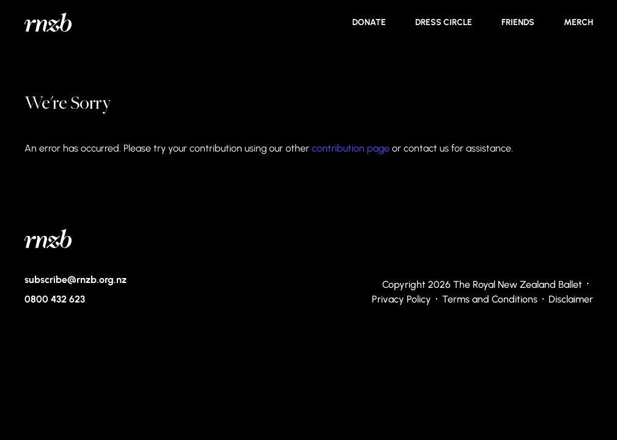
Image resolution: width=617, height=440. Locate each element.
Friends (517, 22)
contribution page (351, 148)
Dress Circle (443, 22)
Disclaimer (571, 299)
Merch (578, 22)
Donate (369, 22)
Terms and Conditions (490, 299)
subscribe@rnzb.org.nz (75, 279)
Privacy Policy (401, 299)
